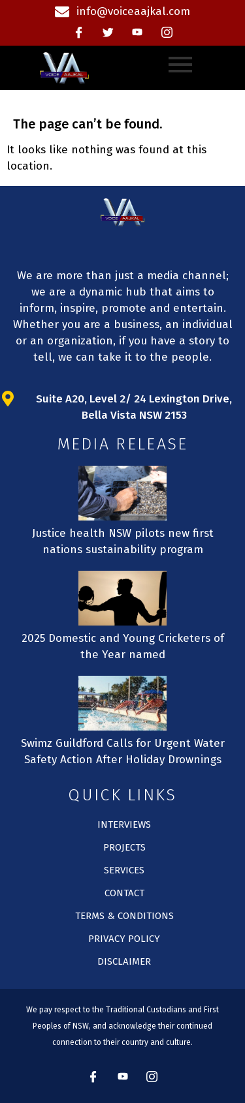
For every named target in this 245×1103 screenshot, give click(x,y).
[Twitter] (108, 32)
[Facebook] (78, 32)
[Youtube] (137, 32)
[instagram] (166, 32)
